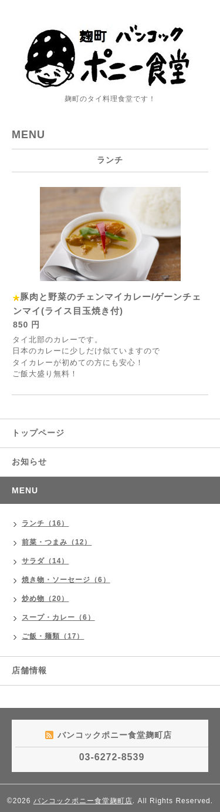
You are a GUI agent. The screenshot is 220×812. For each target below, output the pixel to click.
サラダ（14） (45, 561)
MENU (25, 490)
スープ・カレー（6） (58, 617)
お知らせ (29, 461)
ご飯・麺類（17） (53, 636)
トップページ (38, 432)
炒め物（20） (45, 598)
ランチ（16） (45, 523)
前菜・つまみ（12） (57, 542)
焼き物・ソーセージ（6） (66, 580)
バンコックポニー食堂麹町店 (83, 801)
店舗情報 (29, 670)
